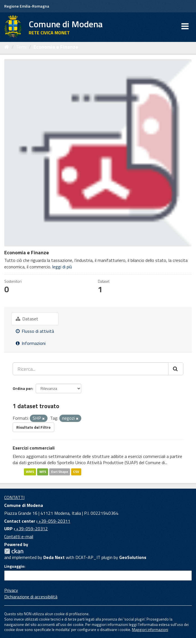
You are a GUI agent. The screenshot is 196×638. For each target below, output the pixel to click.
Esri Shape (59, 471)
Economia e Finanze (55, 47)
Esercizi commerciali (34, 447)
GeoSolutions (132, 557)
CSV (76, 471)
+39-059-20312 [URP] (31, 528)
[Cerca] (175, 368)
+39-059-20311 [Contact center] (53, 521)
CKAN (13, 551)
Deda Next (54, 557)
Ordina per (22, 388)
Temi (21, 47)
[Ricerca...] (90, 368)
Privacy (11, 590)
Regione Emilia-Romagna (26, 6)
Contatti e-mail (18, 536)
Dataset (27, 318)
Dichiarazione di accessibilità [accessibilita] (30, 596)
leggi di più (62, 266)
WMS (30, 471)
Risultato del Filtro (33, 427)
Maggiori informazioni (150, 629)
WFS (42, 471)
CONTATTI (14, 497)
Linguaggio (14, 566)
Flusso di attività (35, 331)
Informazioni (31, 343)
